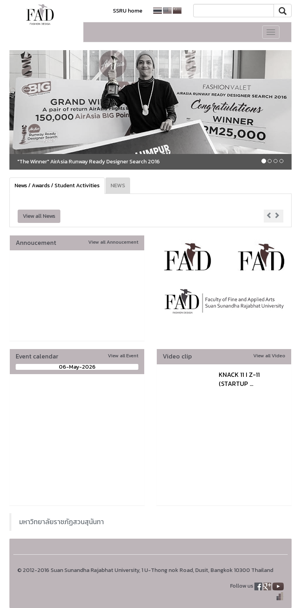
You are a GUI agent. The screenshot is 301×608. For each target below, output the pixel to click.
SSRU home (127, 11)
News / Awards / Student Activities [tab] (57, 185)
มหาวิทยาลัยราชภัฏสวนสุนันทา (61, 522)
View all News (39, 216)
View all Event (123, 355)
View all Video (269, 355)
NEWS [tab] (118, 185)
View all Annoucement (113, 242)
